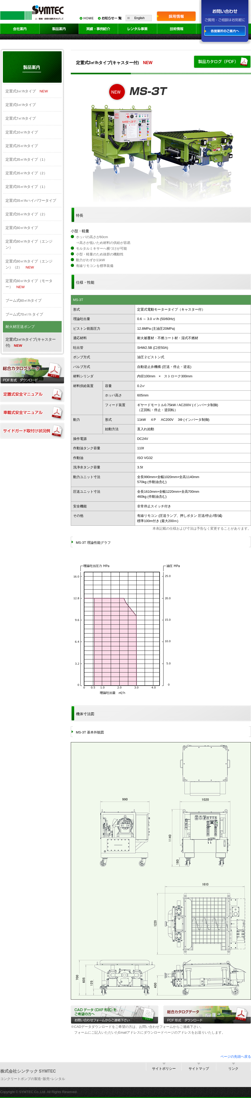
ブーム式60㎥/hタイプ (23, 300)
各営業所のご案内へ (225, 31)
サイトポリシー (164, 1069)
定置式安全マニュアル (32, 394)
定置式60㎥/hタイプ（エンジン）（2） (29, 264)
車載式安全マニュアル (32, 412)
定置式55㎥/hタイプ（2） (26, 214)
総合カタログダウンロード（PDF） (32, 370)
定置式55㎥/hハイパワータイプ (30, 201)
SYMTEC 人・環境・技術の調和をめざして (33, 12)
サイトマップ (199, 1069)
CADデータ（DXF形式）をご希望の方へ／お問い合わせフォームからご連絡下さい (114, 1015)
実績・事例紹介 (98, 29)
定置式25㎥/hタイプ (21, 146)
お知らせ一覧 (110, 18)
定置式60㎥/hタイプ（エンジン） (29, 244)
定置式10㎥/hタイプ (21, 132)
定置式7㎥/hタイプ (20, 118)
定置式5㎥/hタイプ (20, 105)
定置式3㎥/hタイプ (26, 91)
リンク (233, 1069)
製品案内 (59, 29)
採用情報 (176, 16)
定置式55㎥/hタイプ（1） (26, 187)
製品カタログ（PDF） (222, 61)
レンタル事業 (137, 29)
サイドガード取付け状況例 (32, 431)
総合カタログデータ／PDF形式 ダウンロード (207, 1015)
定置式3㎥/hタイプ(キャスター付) (30, 343)
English (139, 18)
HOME (86, 18)
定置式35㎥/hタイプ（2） (26, 173)
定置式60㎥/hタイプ (21, 228)
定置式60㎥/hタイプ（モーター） (29, 284)
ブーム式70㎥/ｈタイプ (24, 314)
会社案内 (20, 29)
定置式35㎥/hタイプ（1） (26, 159)
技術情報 (176, 29)
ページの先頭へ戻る (235, 1056)
